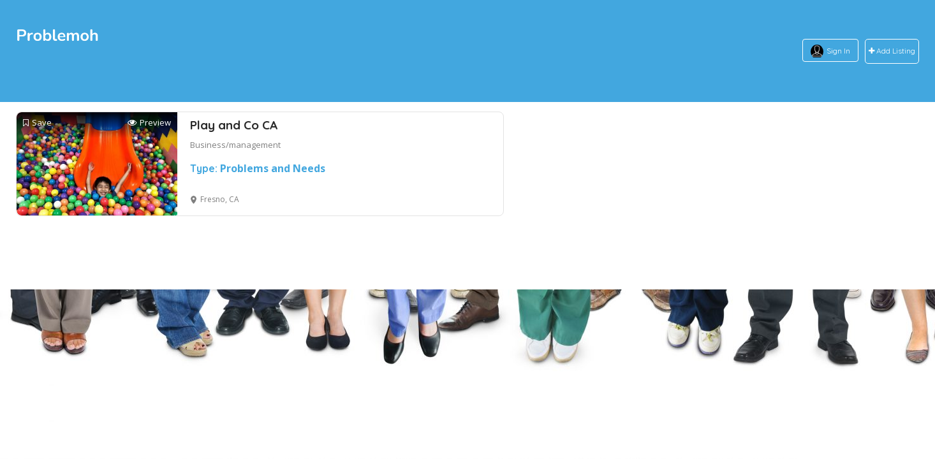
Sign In (838, 50)
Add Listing (892, 51)
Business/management (235, 144)
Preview (149, 123)
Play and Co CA (233, 125)
